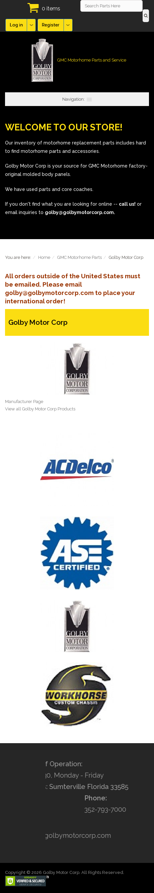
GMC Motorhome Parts (79, 257)
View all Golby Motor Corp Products (40, 408)
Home (44, 257)
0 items (51, 8)
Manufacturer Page (24, 401)
